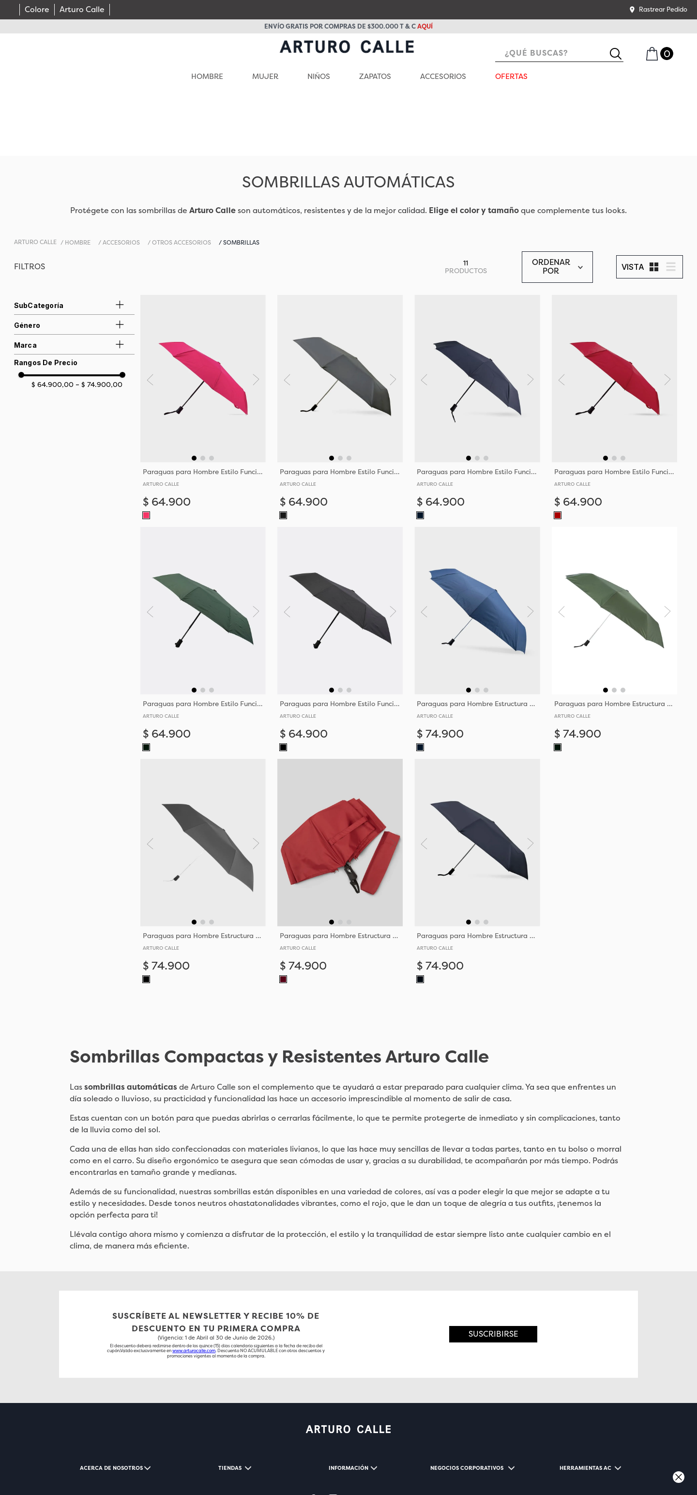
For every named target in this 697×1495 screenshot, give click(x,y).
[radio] (654, 204)
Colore (37, 9)
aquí (425, 26)
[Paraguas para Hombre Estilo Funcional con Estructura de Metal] (203, 348)
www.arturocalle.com (193, 1288)
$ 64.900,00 (52, 321)
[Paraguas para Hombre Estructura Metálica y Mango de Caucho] (477, 580)
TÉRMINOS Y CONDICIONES (108, 1465)
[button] (658, 9)
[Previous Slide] (152, 316)
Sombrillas (241, 180)
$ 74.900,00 (99, 321)
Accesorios (121, 180)
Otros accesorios (181, 180)
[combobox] (559, 54)
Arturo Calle (82, 9)
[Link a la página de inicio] (35, 179)
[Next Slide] (253, 316)
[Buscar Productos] (619, 54)
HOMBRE (78, 180)
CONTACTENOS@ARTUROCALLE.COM (185, 1476)
